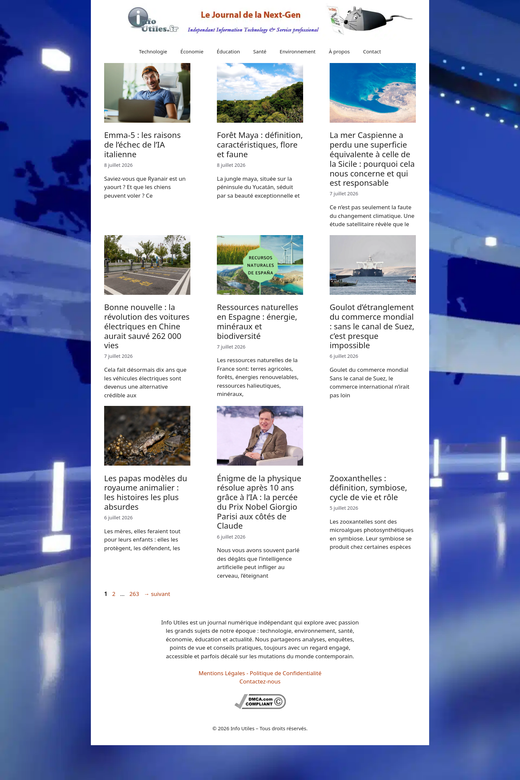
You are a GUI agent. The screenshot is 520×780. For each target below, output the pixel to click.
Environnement (297, 51)
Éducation (228, 51)
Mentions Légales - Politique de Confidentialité (260, 673)
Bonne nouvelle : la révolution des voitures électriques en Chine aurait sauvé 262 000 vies (147, 326)
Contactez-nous (260, 681)
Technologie (153, 51)
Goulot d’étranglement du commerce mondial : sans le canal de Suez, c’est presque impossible (372, 326)
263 (135, 594)
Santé (260, 51)
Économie (191, 51)
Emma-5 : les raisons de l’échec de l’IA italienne (142, 144)
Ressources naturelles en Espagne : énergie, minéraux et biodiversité (257, 321)
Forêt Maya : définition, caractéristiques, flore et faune (260, 144)
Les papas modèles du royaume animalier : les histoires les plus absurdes (145, 492)
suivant (157, 594)
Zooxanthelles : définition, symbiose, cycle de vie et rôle (368, 488)
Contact (372, 51)
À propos (339, 51)
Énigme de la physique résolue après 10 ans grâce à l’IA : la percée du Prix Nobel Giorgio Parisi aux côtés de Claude (259, 502)
